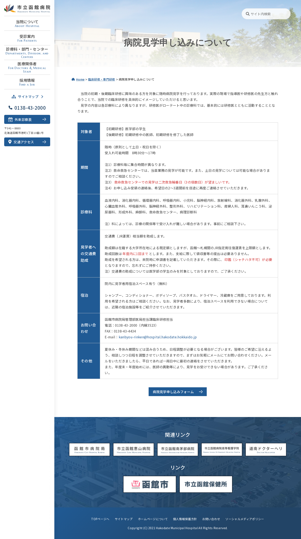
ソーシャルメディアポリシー (244, 519)
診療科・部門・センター (27, 52)
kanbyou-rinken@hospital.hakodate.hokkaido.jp (158, 336)
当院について (27, 23)
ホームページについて (153, 519)
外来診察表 (20, 119)
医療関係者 (27, 67)
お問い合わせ (211, 519)
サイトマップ (124, 519)
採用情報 (27, 81)
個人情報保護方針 (185, 519)
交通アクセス (21, 141)
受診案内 (27, 37)
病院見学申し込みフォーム (175, 391)
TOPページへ (100, 519)
